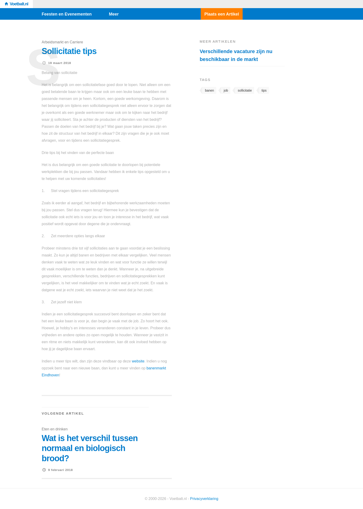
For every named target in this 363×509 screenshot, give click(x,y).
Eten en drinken (55, 429)
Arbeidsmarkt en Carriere (62, 42)
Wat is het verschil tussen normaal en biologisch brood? (90, 448)
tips (264, 90)
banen (209, 90)
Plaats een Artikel (221, 14)
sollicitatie (245, 90)
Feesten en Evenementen (67, 14)
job (226, 90)
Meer (114, 14)
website (138, 361)
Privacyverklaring (204, 499)
